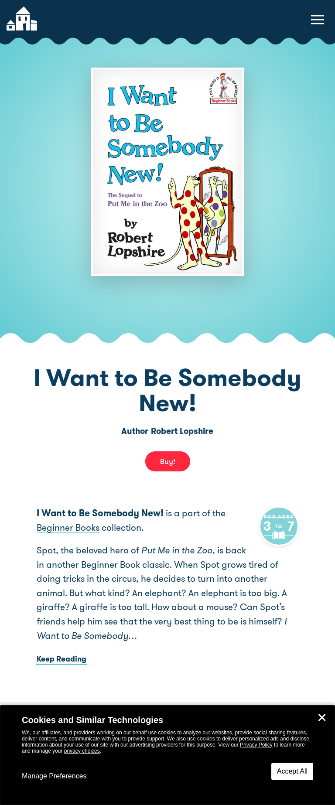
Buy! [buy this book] (167, 461)
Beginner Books (68, 527)
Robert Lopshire (182, 431)
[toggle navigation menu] (317, 19)
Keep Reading (61, 659)
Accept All (292, 771)
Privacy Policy (256, 745)
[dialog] (167, 755)
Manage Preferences (54, 776)
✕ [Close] (322, 717)
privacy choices (82, 751)
